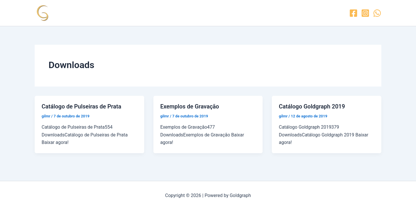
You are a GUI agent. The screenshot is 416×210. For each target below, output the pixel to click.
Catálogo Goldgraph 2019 (312, 106)
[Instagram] (365, 13)
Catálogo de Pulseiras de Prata (81, 106)
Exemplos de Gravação (189, 106)
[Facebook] (353, 13)
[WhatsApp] (377, 13)
